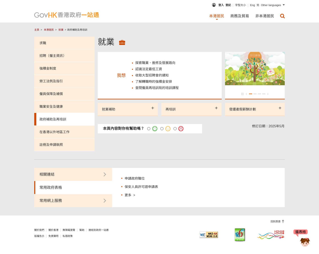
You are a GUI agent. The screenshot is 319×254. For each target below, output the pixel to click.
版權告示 (39, 236)
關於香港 (53, 230)
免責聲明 (53, 236)
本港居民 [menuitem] (216, 16)
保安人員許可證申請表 (141, 187)
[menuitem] (282, 16)
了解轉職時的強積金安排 (153, 82)
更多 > (130, 195)
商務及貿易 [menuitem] (239, 16)
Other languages (271, 5)
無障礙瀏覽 (69, 230)
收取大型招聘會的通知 (152, 76)
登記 (228, 5)
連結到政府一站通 (99, 230)
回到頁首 (276, 221)
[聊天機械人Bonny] (302, 239)
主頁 (36, 29)
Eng (252, 5)
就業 (60, 29)
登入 (221, 5)
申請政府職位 (135, 178)
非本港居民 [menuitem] (264, 16)
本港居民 (49, 29)
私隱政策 (68, 236)
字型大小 (240, 5)
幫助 (81, 230)
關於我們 (39, 230)
